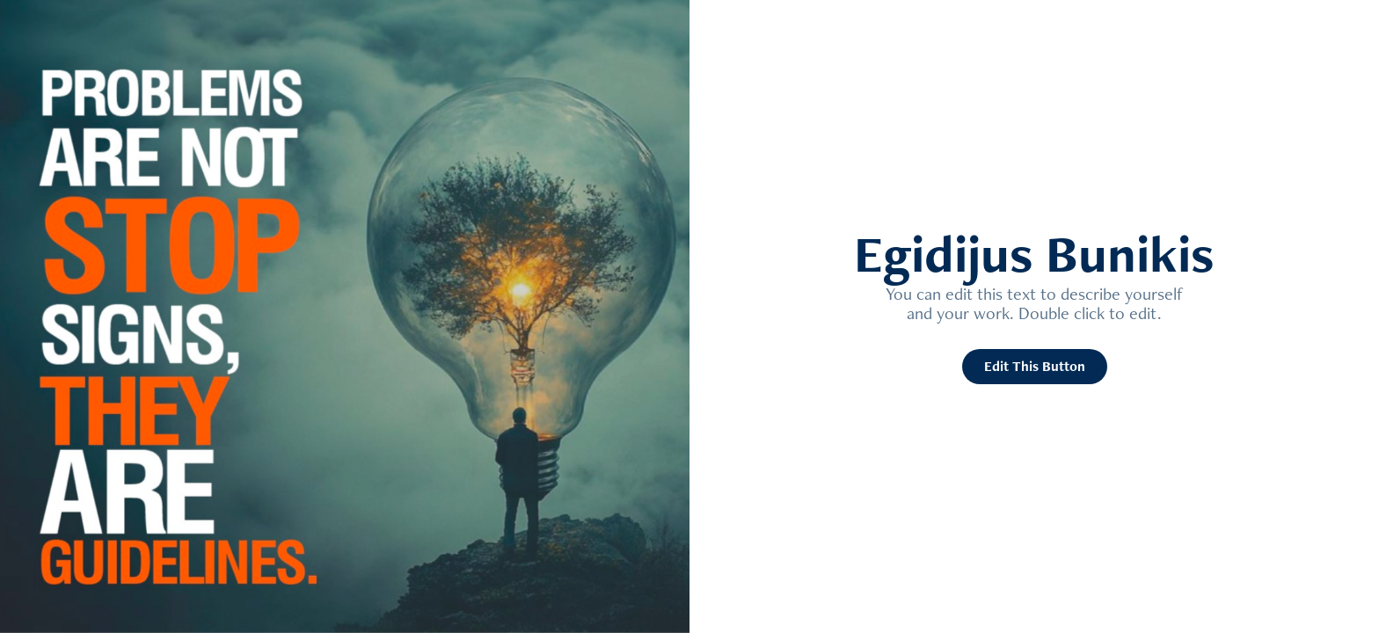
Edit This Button (1034, 366)
